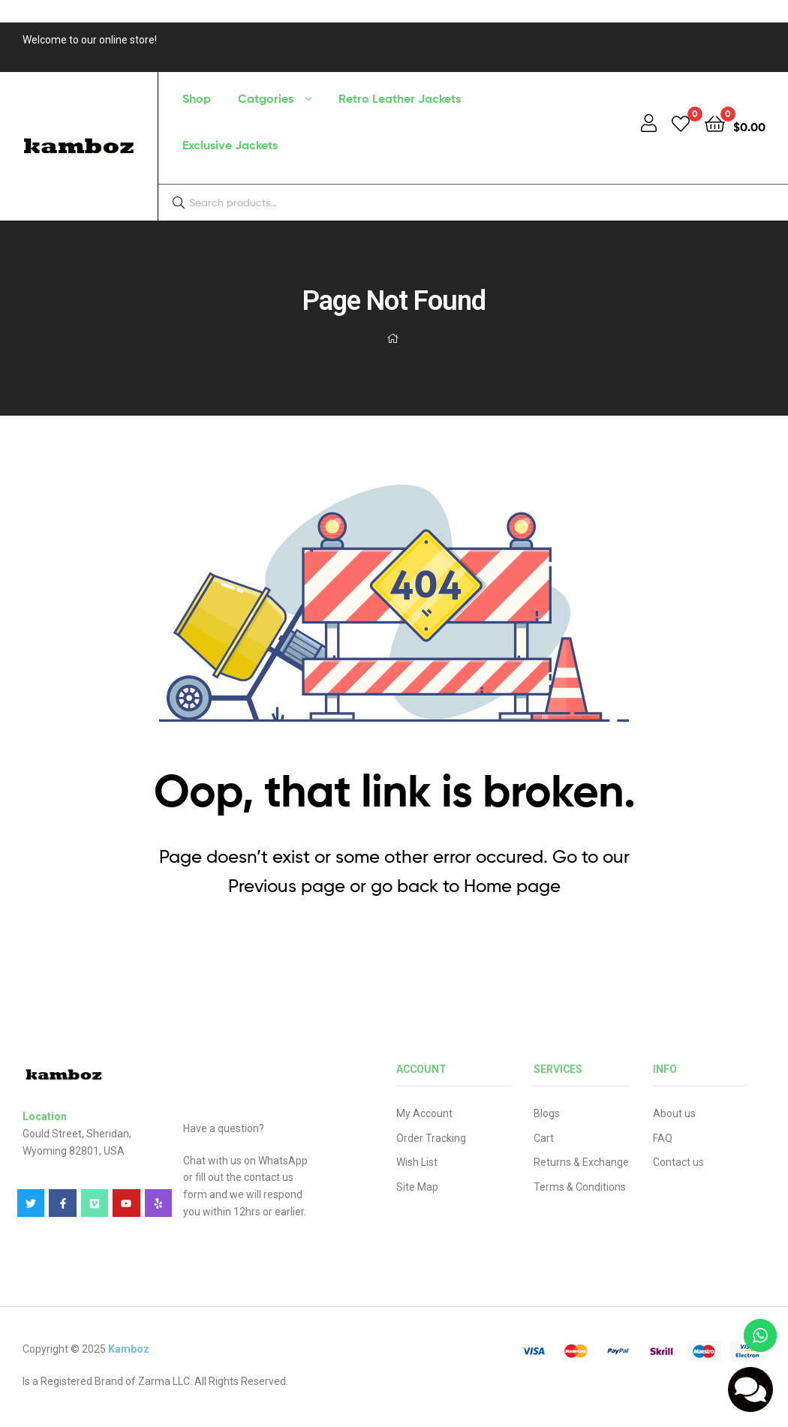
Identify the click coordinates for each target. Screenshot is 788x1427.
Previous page (286, 886)
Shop (196, 98)
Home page (512, 886)
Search (748, 202)
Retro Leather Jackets (399, 98)
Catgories (265, 98)
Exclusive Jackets (230, 144)
